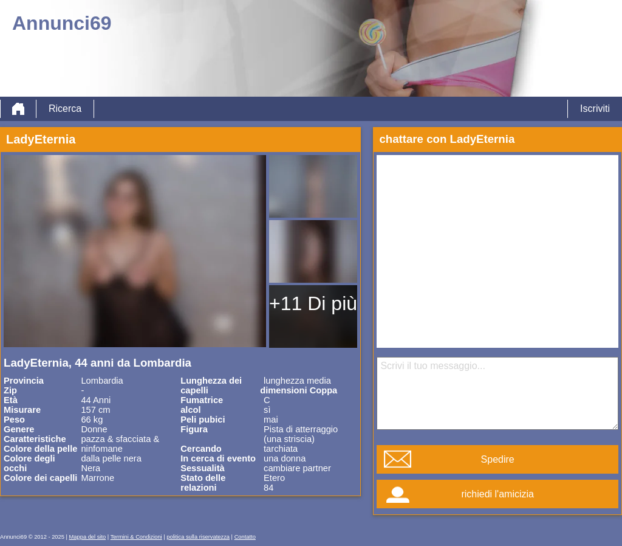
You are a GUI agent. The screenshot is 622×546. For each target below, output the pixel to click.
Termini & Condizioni (136, 537)
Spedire (497, 459)
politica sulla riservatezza (198, 537)
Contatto (245, 537)
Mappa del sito (87, 537)
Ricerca (65, 108)
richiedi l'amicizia (497, 494)
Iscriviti (595, 108)
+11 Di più (313, 303)
